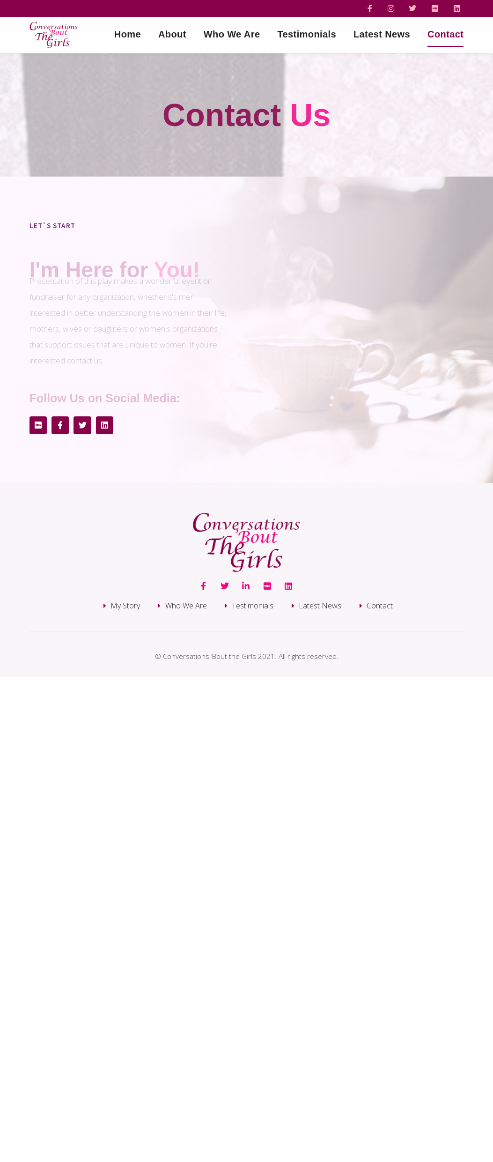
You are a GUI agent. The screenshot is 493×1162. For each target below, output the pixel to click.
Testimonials (306, 34)
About (172, 34)
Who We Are (232, 34)
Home (127, 34)
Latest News (381, 34)
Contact (445, 34)
